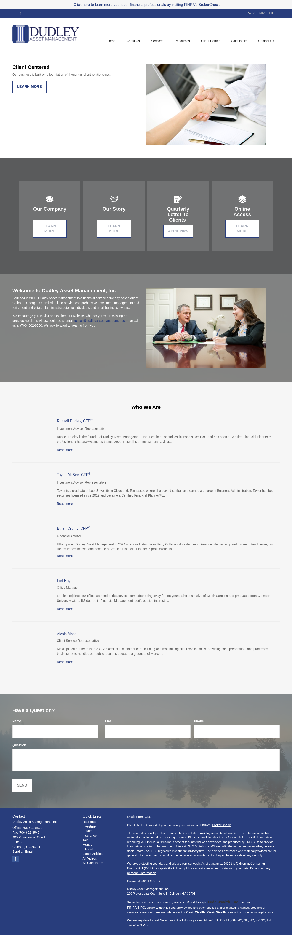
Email (109, 721)
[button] (132, 34)
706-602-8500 (260, 13)
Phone (199, 721)
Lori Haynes (66, 581)
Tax (85, 840)
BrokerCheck (221, 825)
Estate (87, 831)
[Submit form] (22, 785)
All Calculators (93, 863)
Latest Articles (93, 854)
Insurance (90, 835)
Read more (65, 450)
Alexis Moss (66, 634)
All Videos (90, 858)
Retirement (90, 822)
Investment (90, 826)
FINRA (132, 907)
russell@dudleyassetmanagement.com (101, 320)
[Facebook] (20, 13)
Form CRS (143, 817)
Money (87, 844)
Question (19, 745)
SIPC (141, 907)
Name (16, 721)
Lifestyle (88, 849)
